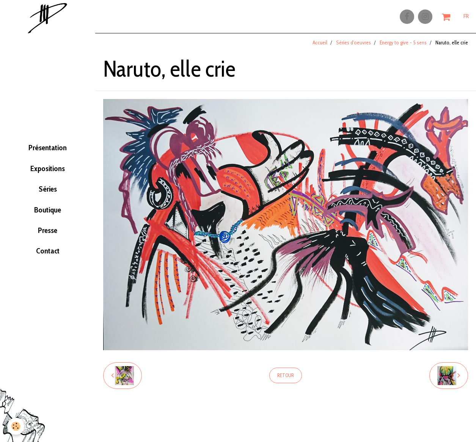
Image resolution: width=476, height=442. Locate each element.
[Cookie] (16, 426)
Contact (48, 260)
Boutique (48, 213)
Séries (48, 190)
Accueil (320, 45)
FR (466, 17)
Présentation (48, 142)
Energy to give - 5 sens (403, 45)
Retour (285, 378)
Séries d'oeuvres (353, 45)
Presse (47, 237)
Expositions (47, 166)
